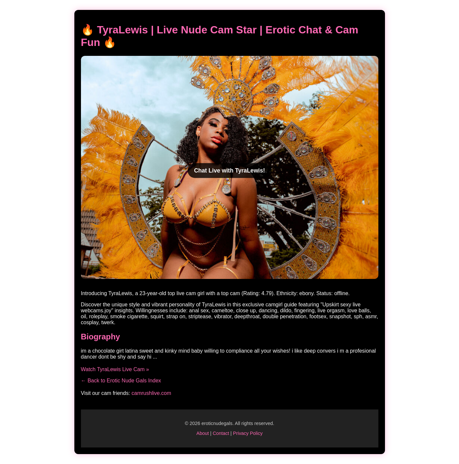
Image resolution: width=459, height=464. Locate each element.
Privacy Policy (248, 433)
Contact (221, 433)
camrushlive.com (151, 393)
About (202, 433)
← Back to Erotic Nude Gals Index (121, 380)
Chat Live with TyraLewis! (229, 170)
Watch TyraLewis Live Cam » (115, 369)
